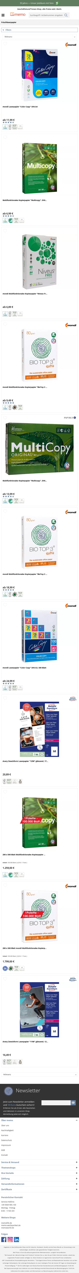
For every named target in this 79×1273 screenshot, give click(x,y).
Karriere (4, 1135)
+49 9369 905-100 (8, 1205)
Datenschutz (6, 1140)
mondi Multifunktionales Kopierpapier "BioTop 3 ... (25, 387)
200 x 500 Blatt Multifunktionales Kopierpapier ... (24, 854)
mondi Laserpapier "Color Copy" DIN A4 (20, 106)
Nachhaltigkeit (7, 1130)
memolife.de (6, 1223)
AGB (3, 1150)
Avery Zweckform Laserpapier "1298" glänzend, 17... (25, 761)
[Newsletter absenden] (73, 1102)
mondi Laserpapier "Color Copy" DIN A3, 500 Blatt (24, 667)
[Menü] (3, 15)
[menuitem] (3, 15)
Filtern (7, 30)
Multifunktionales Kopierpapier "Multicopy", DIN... (25, 200)
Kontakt (4, 1155)
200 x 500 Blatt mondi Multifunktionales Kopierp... (25, 948)
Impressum (6, 1145)
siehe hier (65, 1271)
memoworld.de (7, 1228)
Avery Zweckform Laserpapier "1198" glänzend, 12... (25, 1041)
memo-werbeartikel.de (10, 1225)
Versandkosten (61, 1252)
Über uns (5, 1125)
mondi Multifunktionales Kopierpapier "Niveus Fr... (25, 293)
